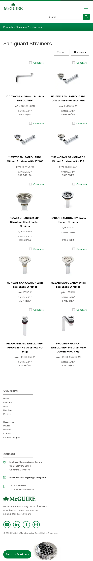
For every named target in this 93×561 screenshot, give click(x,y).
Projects (7, 414)
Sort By (80, 52)
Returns (7, 429)
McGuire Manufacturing (13, 13)
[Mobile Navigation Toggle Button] (86, 7)
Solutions (8, 410)
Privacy (6, 425)
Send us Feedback (17, 554)
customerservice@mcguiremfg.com (27, 477)
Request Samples (11, 437)
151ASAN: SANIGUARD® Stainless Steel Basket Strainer (25, 222)
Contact (7, 433)
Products (7, 402)
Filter (62, 52)
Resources (8, 422)
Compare (38, 62)
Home (6, 398)
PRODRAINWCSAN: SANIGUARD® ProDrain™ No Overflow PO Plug (68, 347)
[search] (86, 17)
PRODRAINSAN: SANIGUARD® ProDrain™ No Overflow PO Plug (24, 347)
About (6, 406)
